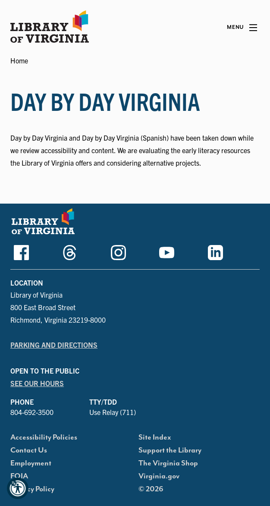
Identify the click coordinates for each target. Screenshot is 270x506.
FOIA (19, 476)
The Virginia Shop (168, 463)
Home (19, 60)
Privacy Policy (32, 489)
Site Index (154, 437)
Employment (30, 463)
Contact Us (28, 450)
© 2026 (150, 489)
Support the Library (169, 450)
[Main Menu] (242, 27)
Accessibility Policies (43, 437)
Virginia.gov (158, 476)
